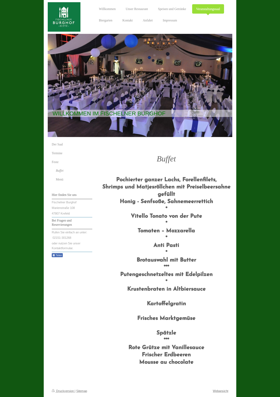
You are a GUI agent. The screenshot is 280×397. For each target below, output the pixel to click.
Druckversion (63, 391)
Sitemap (81, 391)
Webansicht (220, 391)
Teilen (57, 255)
